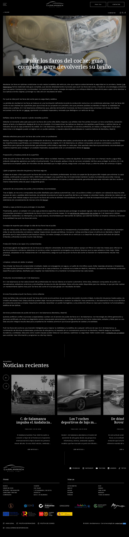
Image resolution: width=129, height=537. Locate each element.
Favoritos (37, 492)
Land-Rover (102, 490)
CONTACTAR (116, 4)
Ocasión (36, 485)
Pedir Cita (98, 4)
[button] (6, 378)
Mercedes (101, 492)
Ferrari (100, 488)
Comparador (7, 494)
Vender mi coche (8, 488)
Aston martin (72, 485)
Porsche (70, 494)
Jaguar (70, 490)
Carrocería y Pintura (10, 492)
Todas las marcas (104, 494)
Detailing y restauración (11, 490)
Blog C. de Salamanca (40, 494)
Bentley (70, 488)
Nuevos (5, 485)
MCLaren (70, 492)
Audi (99, 485)
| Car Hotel (43, 490)
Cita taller (37, 488)
